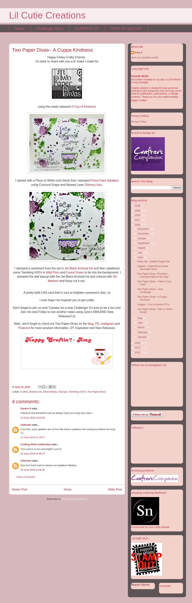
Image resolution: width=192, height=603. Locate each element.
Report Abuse (140, 584)
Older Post (115, 489)
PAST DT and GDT (126, 28)
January (142, 337)
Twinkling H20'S (77, 391)
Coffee (24, 391)
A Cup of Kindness (83, 106)
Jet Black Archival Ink (79, 268)
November (144, 233)
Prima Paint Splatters (105, 180)
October (142, 238)
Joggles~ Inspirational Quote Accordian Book (152, 267)
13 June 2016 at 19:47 (32, 437)
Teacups (62, 391)
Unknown (26, 424)
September (144, 243)
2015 (138, 343)
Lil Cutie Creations (47, 15)
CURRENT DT (87, 28)
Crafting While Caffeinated (35, 444)
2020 (138, 205)
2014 (138, 347)
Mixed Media (50, 391)
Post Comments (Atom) (74, 499)
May (140, 318)
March (141, 327)
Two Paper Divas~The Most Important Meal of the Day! (153, 275)
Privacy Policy (138, 121)
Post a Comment (26, 477)
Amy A (138, 52)
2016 (138, 224)
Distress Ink (35, 391)
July (140, 252)
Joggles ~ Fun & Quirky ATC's (153, 304)
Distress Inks (93, 184)
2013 (138, 352)
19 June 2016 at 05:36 (32, 469)
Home (20, 28)
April (140, 322)
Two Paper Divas (96, 391)
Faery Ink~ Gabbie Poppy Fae (153, 261)
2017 (138, 220)
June (141, 257)
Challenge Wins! (50, 28)
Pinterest (24, 328)
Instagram (108, 323)
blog (90, 323)
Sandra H (25, 408)
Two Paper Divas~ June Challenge (150, 290)
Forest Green (75, 272)
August (142, 247)
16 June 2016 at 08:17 (32, 453)
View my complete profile (144, 57)
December (144, 228)
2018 (138, 215)
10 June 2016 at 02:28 (32, 417)
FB (97, 323)
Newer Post (19, 489)
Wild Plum (52, 272)
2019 (138, 210)
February (143, 332)
